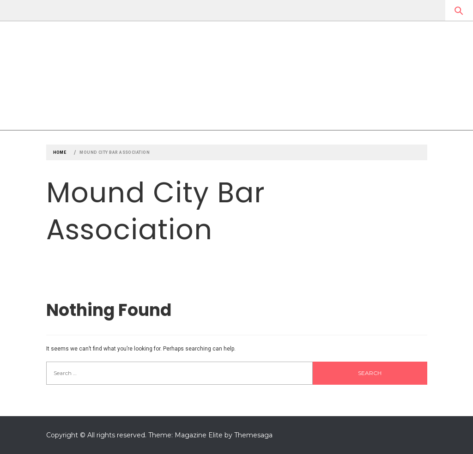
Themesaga (253, 435)
